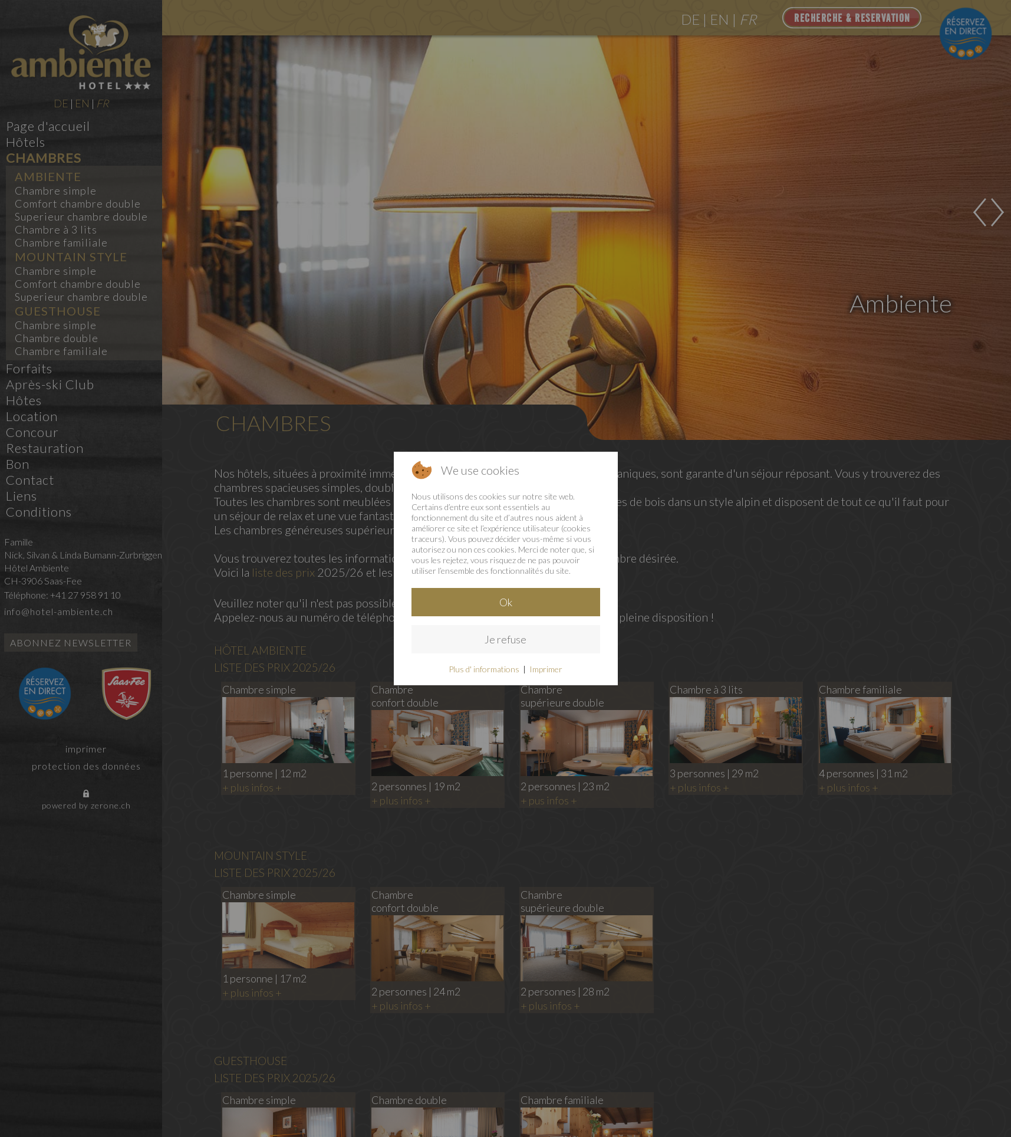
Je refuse (505, 639)
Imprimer (545, 669)
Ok (505, 602)
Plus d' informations (484, 669)
